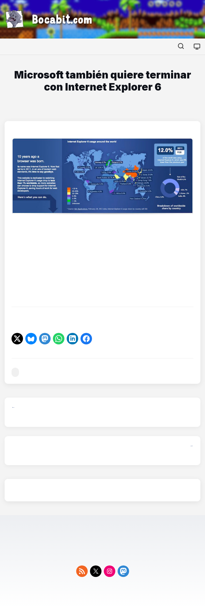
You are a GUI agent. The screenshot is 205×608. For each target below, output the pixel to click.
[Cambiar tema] (196, 46)
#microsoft (15, 372)
